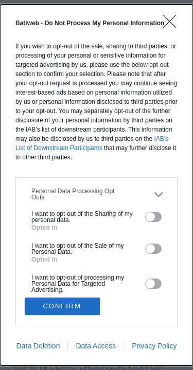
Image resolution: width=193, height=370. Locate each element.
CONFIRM (62, 306)
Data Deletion (38, 346)
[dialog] (96, 185)
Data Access (96, 346)
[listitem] (96, 194)
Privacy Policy (154, 346)
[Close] (173, 24)
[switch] (153, 217)
